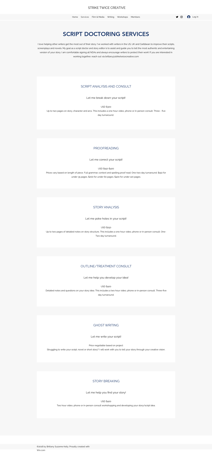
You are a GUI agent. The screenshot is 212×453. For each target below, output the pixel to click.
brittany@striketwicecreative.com (122, 56)
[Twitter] (177, 16)
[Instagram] (181, 16)
